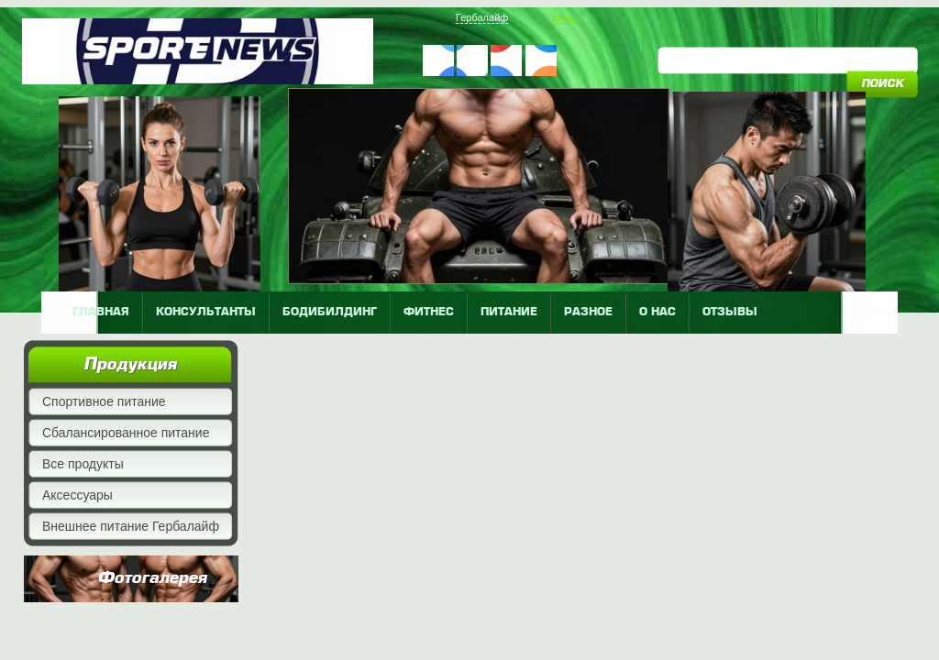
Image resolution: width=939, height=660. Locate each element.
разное (588, 312)
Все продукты (83, 463)
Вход (563, 17)
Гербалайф (482, 17)
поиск (882, 84)
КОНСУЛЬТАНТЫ (206, 312)
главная (100, 312)
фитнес (428, 312)
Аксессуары (77, 495)
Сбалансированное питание (125, 432)
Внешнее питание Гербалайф (130, 526)
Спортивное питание (104, 401)
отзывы (729, 312)
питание (509, 312)
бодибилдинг (329, 312)
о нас (657, 312)
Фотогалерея (152, 578)
